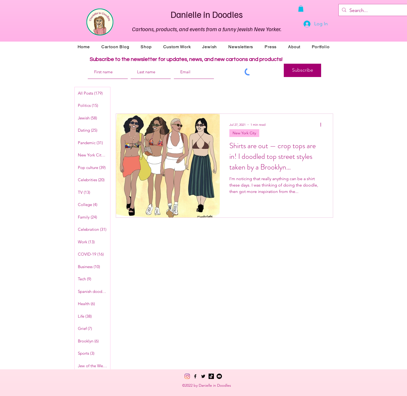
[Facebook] (195, 376)
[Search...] (378, 10)
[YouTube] (219, 376)
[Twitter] (203, 376)
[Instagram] (187, 376)
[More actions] (322, 125)
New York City (244, 133)
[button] (301, 8)
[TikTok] (211, 376)
